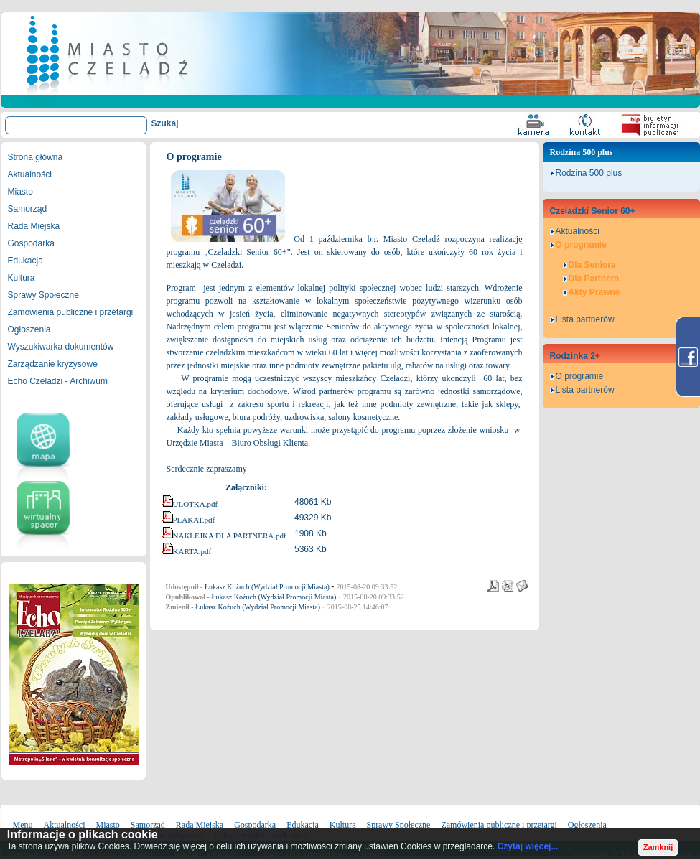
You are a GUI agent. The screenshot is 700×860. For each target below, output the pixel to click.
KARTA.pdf (192, 551)
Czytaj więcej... (528, 846)
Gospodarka (31, 243)
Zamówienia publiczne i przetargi (71, 312)
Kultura (21, 278)
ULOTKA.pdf (195, 504)
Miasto (20, 192)
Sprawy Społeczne (43, 295)
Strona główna (35, 157)
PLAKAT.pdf (194, 519)
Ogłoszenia (29, 329)
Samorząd (27, 209)
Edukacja (25, 261)
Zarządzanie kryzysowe (53, 364)
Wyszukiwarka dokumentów (61, 347)
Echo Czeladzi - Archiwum (58, 381)
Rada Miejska (34, 226)
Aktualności (30, 174)
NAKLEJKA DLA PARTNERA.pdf (229, 535)
